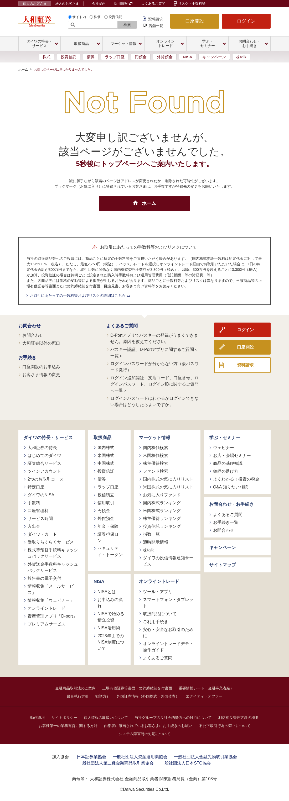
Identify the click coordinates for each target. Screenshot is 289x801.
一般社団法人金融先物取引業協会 (205, 757)
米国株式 (105, 455)
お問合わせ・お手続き (231, 504)
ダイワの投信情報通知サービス (168, 561)
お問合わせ (29, 325)
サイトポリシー (64, 717)
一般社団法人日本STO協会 (185, 763)
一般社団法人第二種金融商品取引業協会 (116, 763)
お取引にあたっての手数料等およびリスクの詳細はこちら (80, 295)
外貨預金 (165, 57)
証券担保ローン (110, 537)
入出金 (34, 526)
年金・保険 (107, 526)
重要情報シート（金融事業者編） (206, 688)
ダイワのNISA (41, 495)
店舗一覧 (155, 26)
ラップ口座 (115, 57)
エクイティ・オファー (204, 696)
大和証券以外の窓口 (41, 343)
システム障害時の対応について (144, 734)
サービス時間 (40, 518)
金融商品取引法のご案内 (75, 688)
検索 (127, 25)
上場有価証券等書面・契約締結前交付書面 (137, 688)
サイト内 (79, 17)
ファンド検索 (155, 471)
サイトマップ (222, 564)
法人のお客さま (67, 4)
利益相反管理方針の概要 (238, 717)
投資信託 (115, 17)
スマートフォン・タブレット (168, 602)
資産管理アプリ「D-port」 (52, 616)
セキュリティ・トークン (110, 551)
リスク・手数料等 (191, 4)
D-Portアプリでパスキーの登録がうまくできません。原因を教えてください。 (154, 338)
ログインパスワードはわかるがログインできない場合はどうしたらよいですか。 (154, 401)
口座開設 (194, 21)
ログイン (246, 21)
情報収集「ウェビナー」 (51, 600)
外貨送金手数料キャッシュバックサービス (53, 567)
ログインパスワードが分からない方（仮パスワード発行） (154, 366)
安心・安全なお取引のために (168, 632)
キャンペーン (214, 57)
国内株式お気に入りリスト (168, 479)
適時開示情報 (155, 542)
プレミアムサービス (46, 624)
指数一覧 (151, 534)
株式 (46, 57)
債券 (91, 57)
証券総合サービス (44, 463)
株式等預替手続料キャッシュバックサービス (53, 553)
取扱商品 (102, 437)
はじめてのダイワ (44, 455)
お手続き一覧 (225, 522)
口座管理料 (38, 510)
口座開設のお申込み (41, 367)
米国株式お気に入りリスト (168, 487)
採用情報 (123, 4)
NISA (187, 57)
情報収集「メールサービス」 (51, 589)
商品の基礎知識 (227, 463)
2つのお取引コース (46, 479)
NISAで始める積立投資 (110, 617)
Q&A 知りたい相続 (230, 487)
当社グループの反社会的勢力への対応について (173, 717)
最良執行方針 (78, 696)
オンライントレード (46, 608)
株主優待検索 (155, 463)
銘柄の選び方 (225, 471)
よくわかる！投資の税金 (236, 479)
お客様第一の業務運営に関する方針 (68, 726)
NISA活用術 (108, 628)
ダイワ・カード (42, 534)
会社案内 (99, 4)
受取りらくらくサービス (51, 542)
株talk (241, 57)
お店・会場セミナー (232, 455)
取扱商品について (160, 614)
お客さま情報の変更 (41, 374)
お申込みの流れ (110, 602)
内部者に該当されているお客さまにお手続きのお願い (148, 726)
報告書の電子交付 (44, 578)
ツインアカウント (44, 471)
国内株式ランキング (162, 502)
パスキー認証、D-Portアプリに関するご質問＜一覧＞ (154, 352)
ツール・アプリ (157, 591)
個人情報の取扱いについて (106, 717)
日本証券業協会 (91, 757)
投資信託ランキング (162, 526)
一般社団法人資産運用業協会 (140, 757)
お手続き (27, 357)
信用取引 (105, 502)
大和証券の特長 (42, 447)
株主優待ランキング (162, 518)
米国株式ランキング (162, 510)
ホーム (23, 69)
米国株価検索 (155, 455)
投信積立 (105, 495)
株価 (97, 17)
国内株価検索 (155, 447)
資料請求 (155, 19)
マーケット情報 (154, 437)
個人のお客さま (35, 4)
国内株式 (105, 447)
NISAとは (106, 591)
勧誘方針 (102, 696)
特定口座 (36, 487)
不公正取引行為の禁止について (224, 726)
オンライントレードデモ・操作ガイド (168, 646)
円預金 (141, 57)
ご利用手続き (155, 621)
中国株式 (105, 463)
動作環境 (37, 717)
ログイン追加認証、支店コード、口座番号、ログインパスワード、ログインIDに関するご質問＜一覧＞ (154, 384)
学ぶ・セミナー (224, 437)
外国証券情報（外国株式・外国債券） (148, 696)
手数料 (34, 502)
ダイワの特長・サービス (48, 437)
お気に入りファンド (162, 495)
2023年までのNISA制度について (110, 642)
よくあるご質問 (153, 4)
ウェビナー (223, 447)
